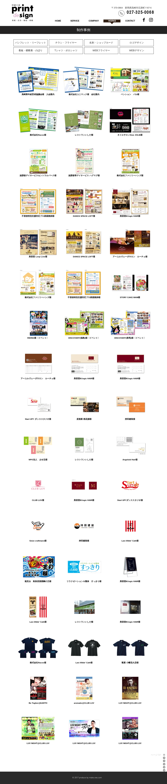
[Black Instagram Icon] (151, 19)
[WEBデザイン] (137, 50)
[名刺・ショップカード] (101, 42)
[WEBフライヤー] (101, 50)
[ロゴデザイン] (137, 42)
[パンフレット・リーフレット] (30, 42)
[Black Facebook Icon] (143, 19)
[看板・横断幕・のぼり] (30, 50)
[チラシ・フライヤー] (66, 42)
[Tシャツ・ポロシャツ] (66, 50)
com (100, 778)
